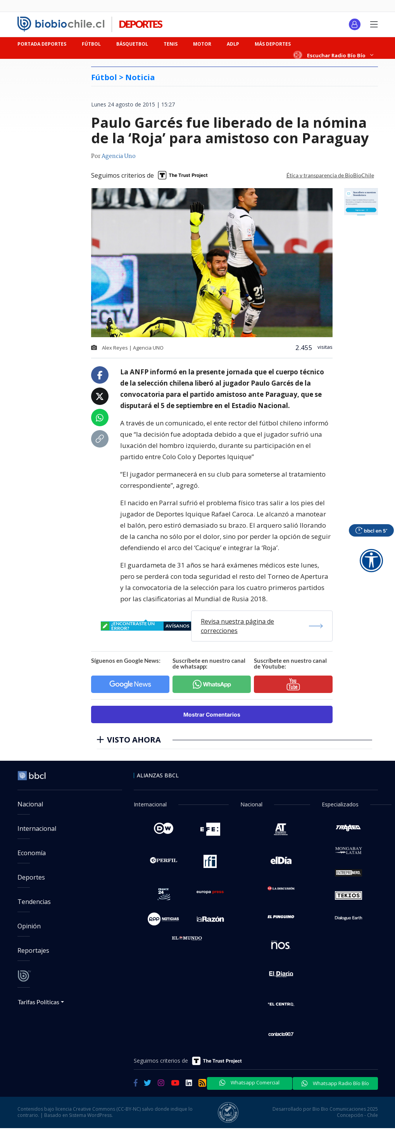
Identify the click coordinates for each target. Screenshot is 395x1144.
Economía (31, 853)
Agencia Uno (119, 156)
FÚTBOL (91, 44)
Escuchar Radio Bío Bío (333, 55)
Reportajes (33, 950)
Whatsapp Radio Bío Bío (335, 1083)
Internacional (36, 828)
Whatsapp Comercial (249, 1082)
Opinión (29, 926)
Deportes (31, 877)
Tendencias (34, 901)
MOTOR (202, 44)
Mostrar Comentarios (211, 714)
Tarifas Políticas (38, 1001)
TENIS (171, 44)
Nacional (30, 804)
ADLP (233, 44)
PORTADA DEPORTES (41, 44)
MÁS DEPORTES (273, 44)
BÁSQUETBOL (132, 44)
